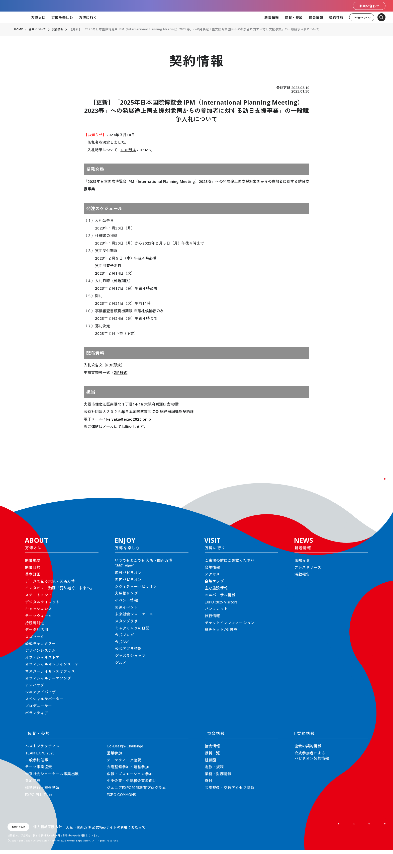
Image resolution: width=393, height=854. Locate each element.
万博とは (38, 17)
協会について (38, 29)
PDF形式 (128, 149)
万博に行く (88, 17)
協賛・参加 (294, 17)
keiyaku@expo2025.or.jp (128, 419)
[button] (377, 485)
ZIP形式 (120, 372)
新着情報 (271, 17)
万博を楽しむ (62, 17)
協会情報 (316, 17)
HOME (18, 29)
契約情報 (336, 17)
